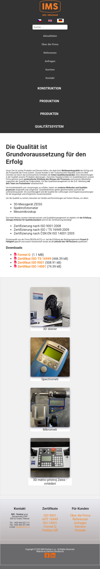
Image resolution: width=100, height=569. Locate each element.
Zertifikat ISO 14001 (32, 266)
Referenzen (50, 52)
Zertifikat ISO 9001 (31, 262)
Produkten (49, 114)
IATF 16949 (50, 519)
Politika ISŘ (50, 530)
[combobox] (50, 27)
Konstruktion (49, 88)
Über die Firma (50, 44)
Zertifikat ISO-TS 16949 (34, 259)
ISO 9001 (50, 515)
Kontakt (50, 78)
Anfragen (50, 61)
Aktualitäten (50, 35)
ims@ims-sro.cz (23, 527)
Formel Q (25, 255)
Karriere (50, 69)
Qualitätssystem (49, 126)
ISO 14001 (50, 523)
